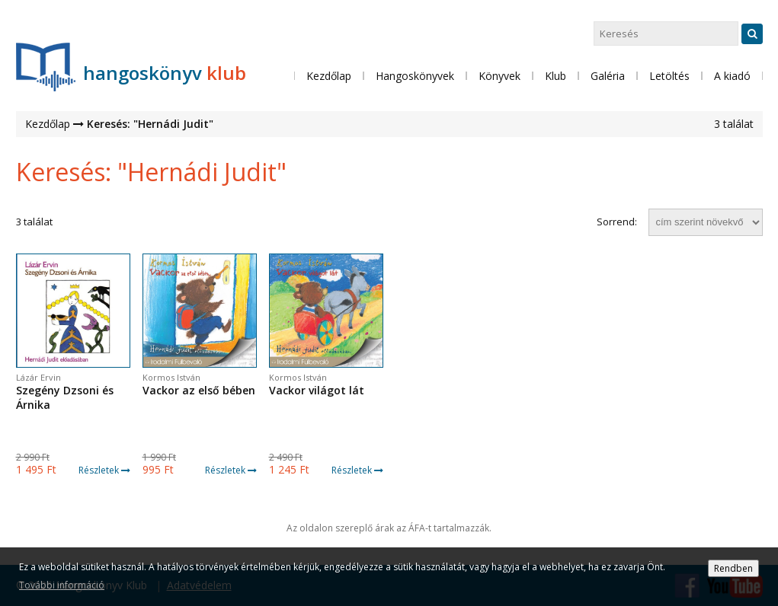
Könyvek (499, 76)
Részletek (104, 470)
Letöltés (669, 76)
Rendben (733, 568)
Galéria (608, 76)
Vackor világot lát (316, 390)
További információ (61, 585)
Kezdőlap (328, 76)
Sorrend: (617, 221)
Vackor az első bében (198, 390)
